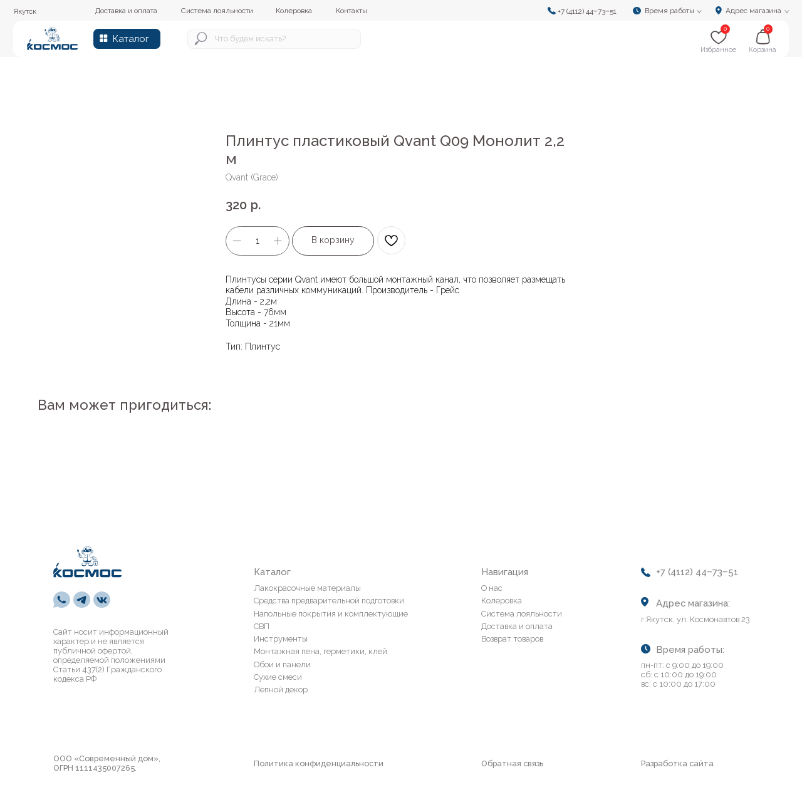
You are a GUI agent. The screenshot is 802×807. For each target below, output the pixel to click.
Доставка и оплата (517, 626)
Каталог (131, 38)
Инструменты (281, 638)
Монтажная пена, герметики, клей (320, 651)
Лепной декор (281, 689)
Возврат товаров (512, 638)
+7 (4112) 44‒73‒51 (587, 11)
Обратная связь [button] (512, 763)
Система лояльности (521, 613)
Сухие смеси (278, 677)
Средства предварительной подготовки (329, 600)
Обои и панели (282, 664)
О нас (492, 588)
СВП (261, 626)
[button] (671, 10)
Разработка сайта (677, 763)
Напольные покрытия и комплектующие (331, 613)
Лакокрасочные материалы (307, 588)
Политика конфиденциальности (318, 763)
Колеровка (501, 600)
